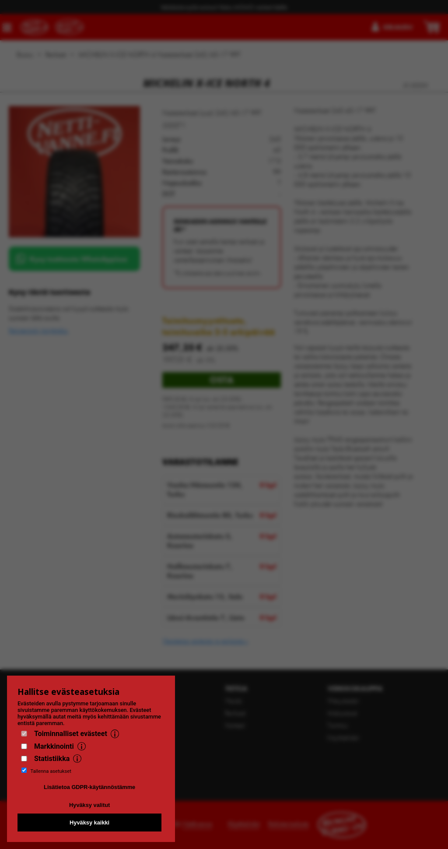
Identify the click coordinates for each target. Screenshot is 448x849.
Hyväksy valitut (89, 805)
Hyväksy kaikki (89, 822)
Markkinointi (54, 746)
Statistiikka (52, 758)
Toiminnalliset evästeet (70, 733)
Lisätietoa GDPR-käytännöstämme (89, 787)
